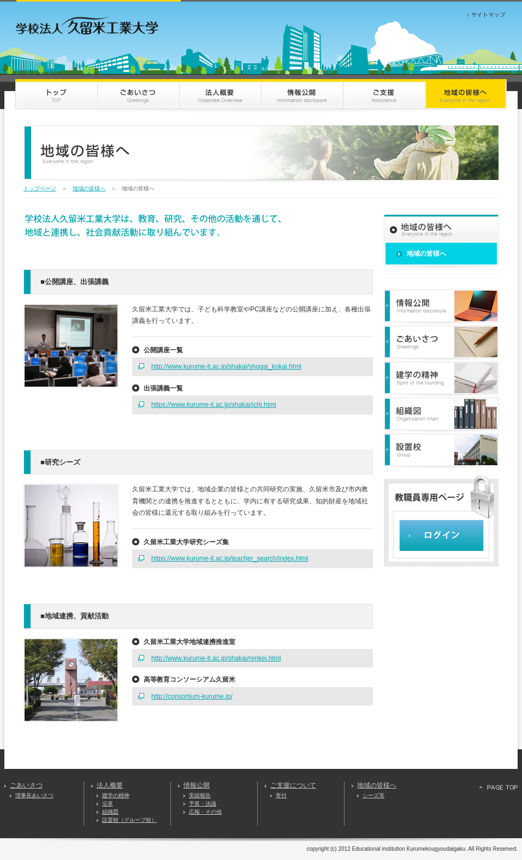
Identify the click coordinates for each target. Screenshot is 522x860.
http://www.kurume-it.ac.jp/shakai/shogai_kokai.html (226, 366)
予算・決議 (202, 804)
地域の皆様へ (89, 188)
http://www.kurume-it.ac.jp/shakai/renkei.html (216, 658)
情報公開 (196, 785)
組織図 (110, 812)
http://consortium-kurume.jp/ (192, 696)
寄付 (281, 795)
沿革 (107, 804)
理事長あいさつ (34, 795)
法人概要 (110, 785)
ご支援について (293, 785)
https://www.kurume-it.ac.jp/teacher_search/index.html (229, 558)
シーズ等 (373, 795)
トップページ (39, 188)
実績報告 (200, 795)
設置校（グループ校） (129, 820)
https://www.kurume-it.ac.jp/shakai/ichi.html (213, 404)
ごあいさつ (26, 785)
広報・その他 (205, 812)
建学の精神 (115, 795)
